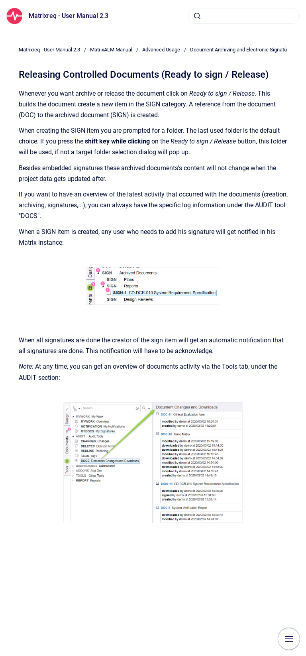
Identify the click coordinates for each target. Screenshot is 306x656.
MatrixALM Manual (111, 50)
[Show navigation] (289, 639)
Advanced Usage (161, 50)
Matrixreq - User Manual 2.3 (68, 16)
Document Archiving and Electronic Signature (240, 50)
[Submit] (197, 16)
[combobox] (243, 16)
